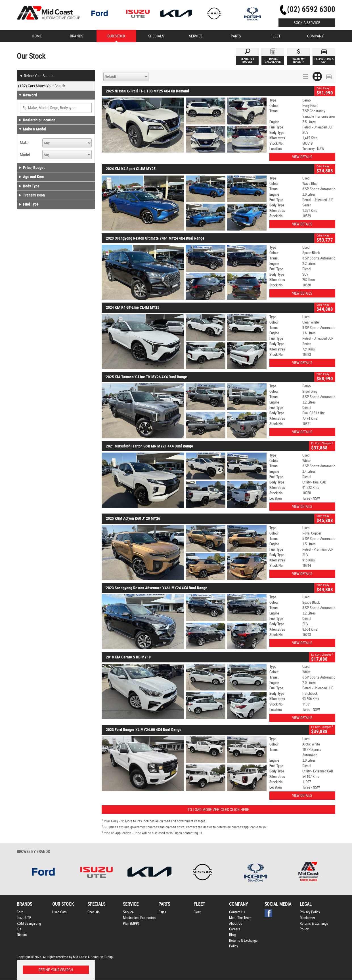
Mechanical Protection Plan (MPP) (139, 921)
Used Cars (59, 912)
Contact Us (237, 912)
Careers (234, 929)
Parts (162, 912)
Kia (19, 929)
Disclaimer (307, 918)
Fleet (197, 912)
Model (25, 154)
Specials (93, 912)
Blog (232, 935)
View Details (302, 157)
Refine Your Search (36, 76)
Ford (20, 912)
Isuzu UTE (24, 918)
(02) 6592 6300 (311, 9)
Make (24, 142)
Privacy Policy (310, 912)
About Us (235, 923)
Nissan (22, 935)
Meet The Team (240, 918)
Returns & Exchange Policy (243, 943)
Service (128, 912)
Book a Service (307, 22)
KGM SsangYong (29, 923)
